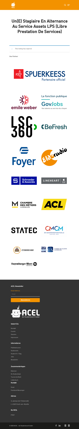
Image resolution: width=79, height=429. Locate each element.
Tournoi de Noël (16, 377)
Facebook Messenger (18, 390)
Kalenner (14, 371)
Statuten (13, 334)
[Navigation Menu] (68, 5)
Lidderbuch (14, 380)
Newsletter (14, 359)
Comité (13, 331)
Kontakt (13, 328)
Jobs (12, 356)
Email (12, 387)
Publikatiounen (16, 347)
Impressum (14, 337)
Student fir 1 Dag (16, 353)
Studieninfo (14, 350)
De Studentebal (16, 374)
